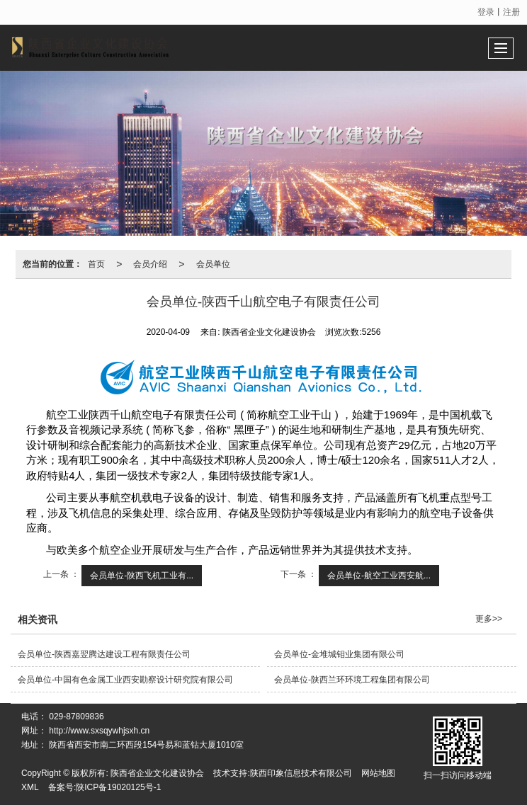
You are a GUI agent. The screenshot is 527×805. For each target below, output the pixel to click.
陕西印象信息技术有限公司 (301, 773)
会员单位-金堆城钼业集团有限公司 (339, 654)
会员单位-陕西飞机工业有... (141, 576)
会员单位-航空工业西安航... (379, 576)
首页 (96, 264)
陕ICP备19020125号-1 (118, 787)
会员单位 (213, 264)
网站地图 (378, 773)
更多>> (488, 619)
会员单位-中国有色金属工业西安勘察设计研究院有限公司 (125, 680)
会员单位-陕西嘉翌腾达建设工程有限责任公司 (104, 654)
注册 (511, 12)
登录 (485, 12)
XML (30, 787)
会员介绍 (150, 264)
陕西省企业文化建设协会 (157, 773)
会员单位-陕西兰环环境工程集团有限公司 (352, 680)
